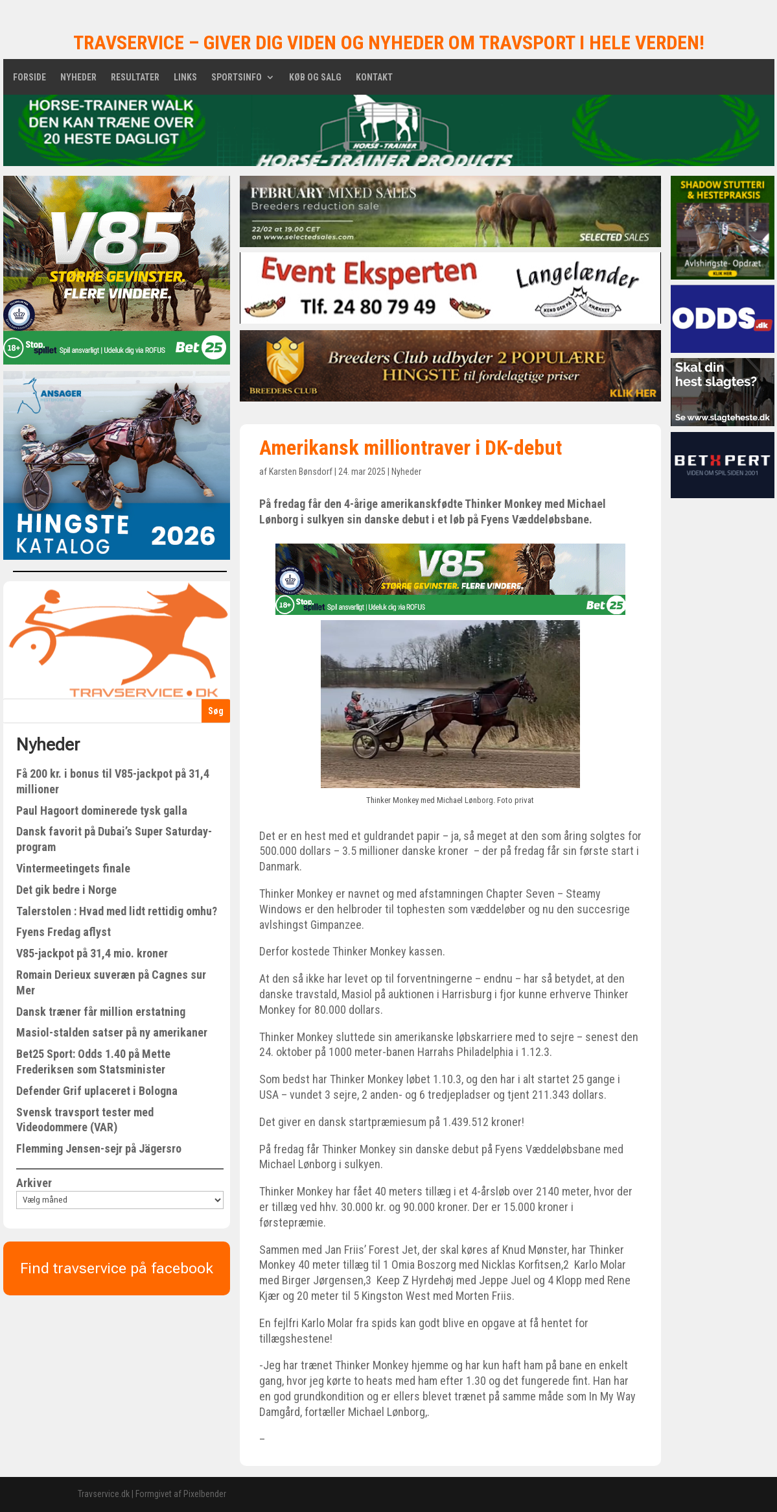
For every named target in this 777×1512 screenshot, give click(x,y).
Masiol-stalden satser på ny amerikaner (111, 1032)
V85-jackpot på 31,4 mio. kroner (92, 953)
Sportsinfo (236, 77)
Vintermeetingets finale (73, 868)
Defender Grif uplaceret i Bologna (97, 1091)
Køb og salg (315, 77)
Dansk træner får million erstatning (100, 1011)
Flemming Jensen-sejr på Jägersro (98, 1148)
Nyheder (78, 77)
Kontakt (374, 77)
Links (185, 77)
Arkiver (34, 1183)
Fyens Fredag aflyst (63, 932)
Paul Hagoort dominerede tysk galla (101, 810)
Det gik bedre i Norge (66, 889)
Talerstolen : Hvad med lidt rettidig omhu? (116, 911)
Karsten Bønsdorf (300, 471)
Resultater (135, 77)
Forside (29, 77)
